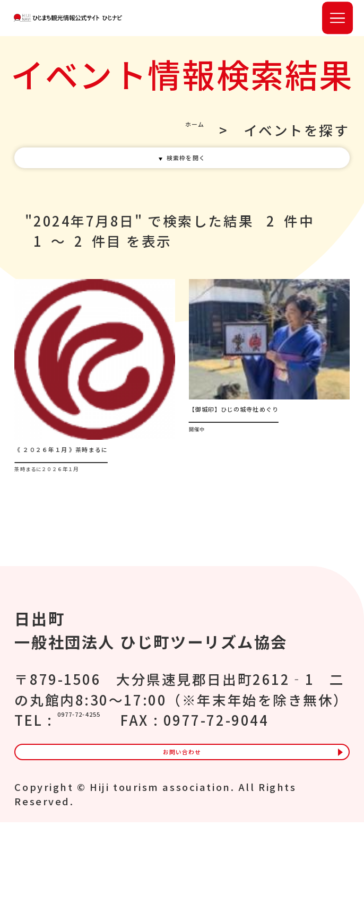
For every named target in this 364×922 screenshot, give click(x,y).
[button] (337, 23)
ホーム (181, 141)
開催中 (208, 493)
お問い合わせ (181, 841)
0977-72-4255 (110, 779)
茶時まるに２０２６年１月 (92, 533)
